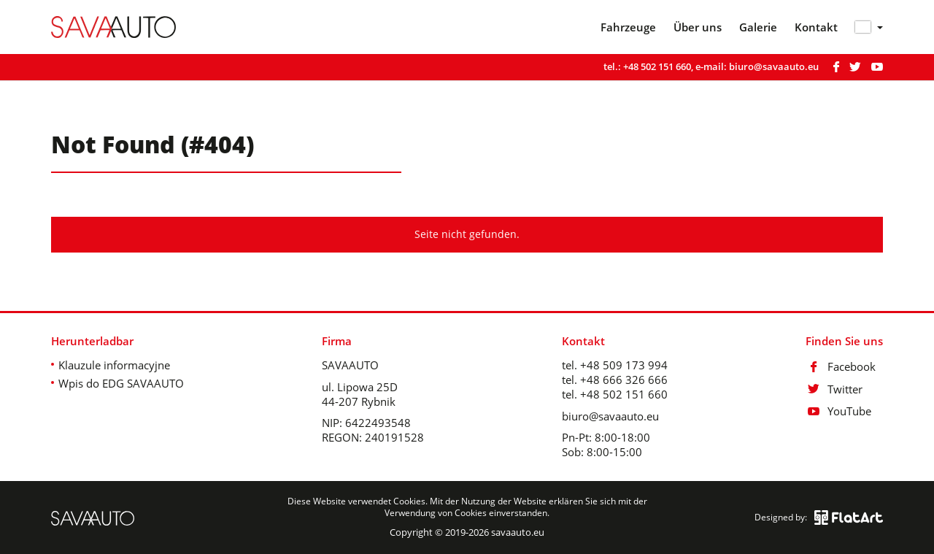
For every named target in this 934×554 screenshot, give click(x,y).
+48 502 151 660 (657, 66)
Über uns (698, 27)
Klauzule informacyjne (114, 365)
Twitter (834, 389)
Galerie (758, 27)
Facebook (841, 366)
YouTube (838, 411)
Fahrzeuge (628, 27)
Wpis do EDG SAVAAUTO (121, 383)
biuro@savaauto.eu (774, 66)
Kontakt (816, 27)
